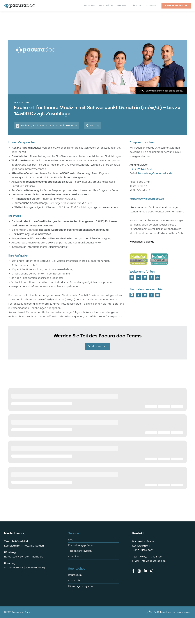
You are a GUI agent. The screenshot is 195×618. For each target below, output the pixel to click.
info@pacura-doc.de (153, 560)
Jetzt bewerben (97, 346)
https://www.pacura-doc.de (146, 198)
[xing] (151, 571)
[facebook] (133, 571)
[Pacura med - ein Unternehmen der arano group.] (145, 612)
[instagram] (139, 571)
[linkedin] (145, 571)
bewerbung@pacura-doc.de (155, 173)
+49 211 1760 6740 (142, 169)
